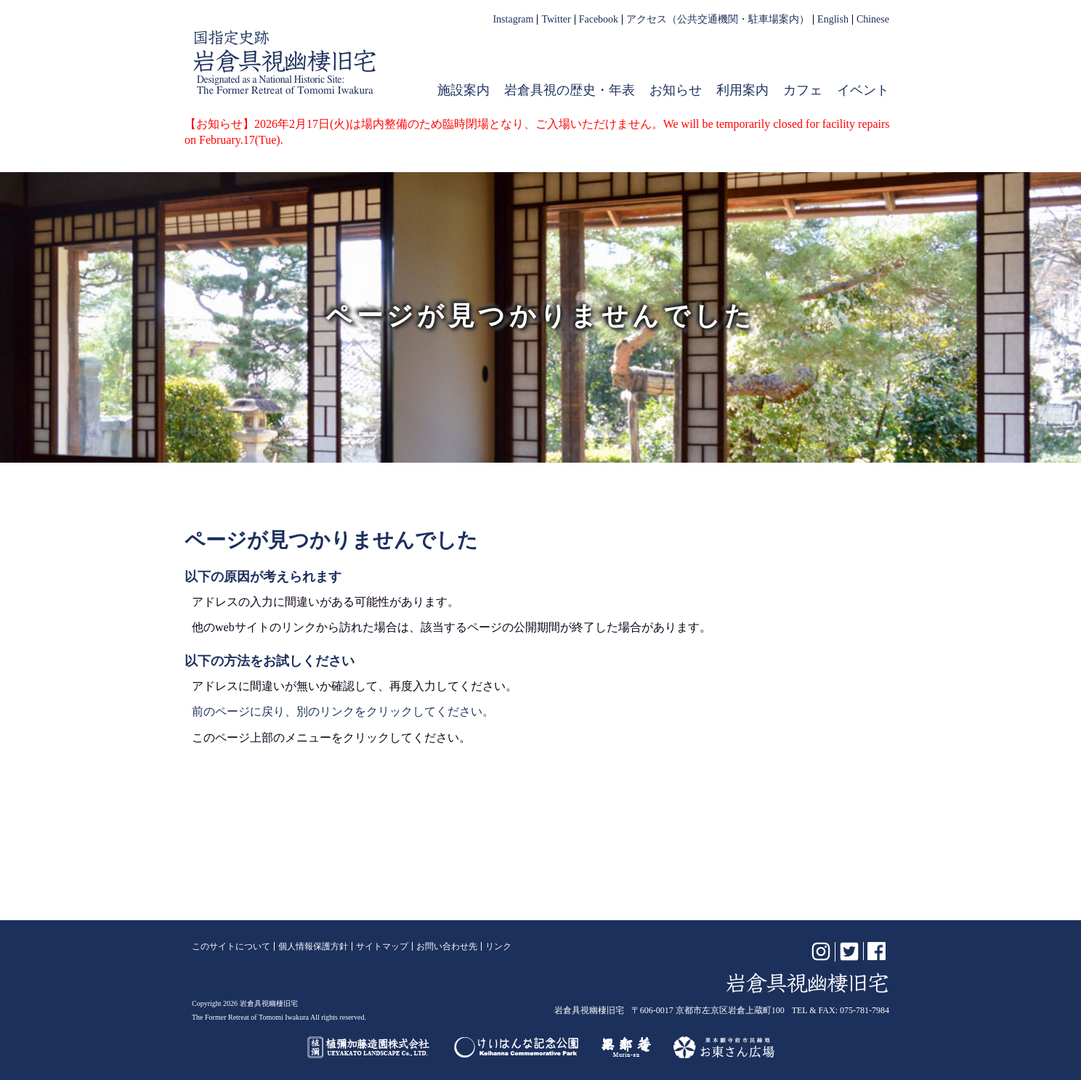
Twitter (555, 20)
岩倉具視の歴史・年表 (569, 90)
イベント (863, 90)
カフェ (802, 90)
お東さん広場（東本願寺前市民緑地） (723, 1047)
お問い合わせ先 (446, 946)
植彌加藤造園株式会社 (369, 1047)
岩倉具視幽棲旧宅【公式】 (285, 62)
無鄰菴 (626, 1047)
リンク (498, 946)
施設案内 (463, 90)
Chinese (873, 20)
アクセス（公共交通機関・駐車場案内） (717, 20)
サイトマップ (382, 946)
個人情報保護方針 (313, 946)
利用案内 (742, 90)
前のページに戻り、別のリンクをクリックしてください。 (343, 711)
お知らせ (675, 90)
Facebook (598, 20)
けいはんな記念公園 (516, 1047)
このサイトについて (231, 946)
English (833, 20)
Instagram (513, 20)
